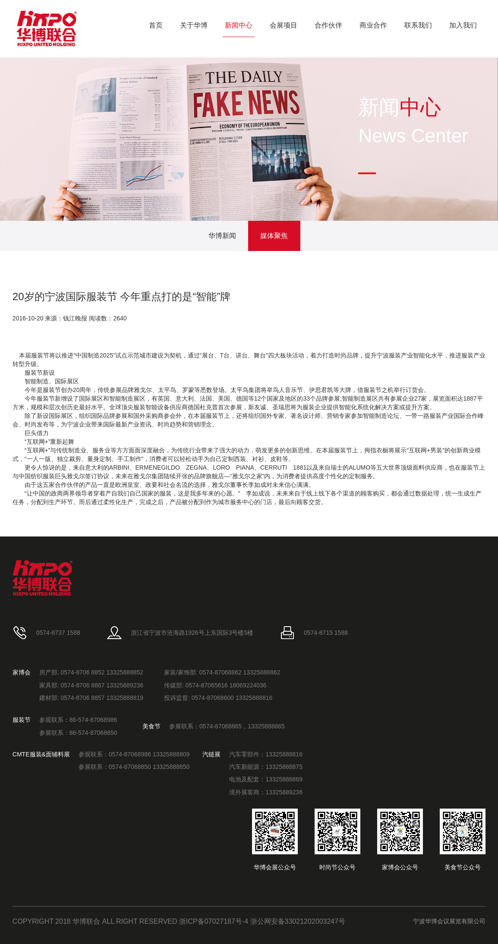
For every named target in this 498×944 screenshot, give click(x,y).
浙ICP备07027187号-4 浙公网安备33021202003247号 (262, 921)
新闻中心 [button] (238, 25)
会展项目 (283, 25)
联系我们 (418, 25)
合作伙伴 (328, 25)
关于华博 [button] (194, 25)
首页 (156, 25)
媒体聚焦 (274, 235)
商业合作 (373, 25)
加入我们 (463, 25)
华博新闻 (222, 235)
